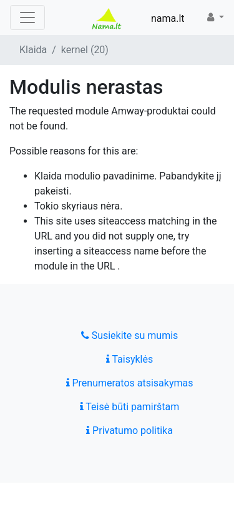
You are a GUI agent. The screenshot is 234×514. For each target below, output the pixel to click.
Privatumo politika (129, 430)
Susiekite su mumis (129, 335)
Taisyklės (129, 359)
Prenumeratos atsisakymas (129, 383)
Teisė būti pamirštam (130, 407)
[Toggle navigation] (27, 17)
